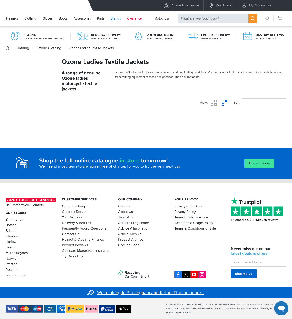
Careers (124, 206)
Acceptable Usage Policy (193, 223)
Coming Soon (128, 245)
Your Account (72, 217)
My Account (256, 5)
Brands (116, 18)
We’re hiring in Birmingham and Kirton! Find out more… (150, 292)
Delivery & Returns (76, 223)
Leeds (10, 247)
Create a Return (74, 212)
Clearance (134, 18)
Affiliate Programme (133, 223)
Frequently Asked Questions (84, 228)
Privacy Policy (185, 212)
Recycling (133, 275)
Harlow (11, 242)
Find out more (259, 163)
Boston (11, 225)
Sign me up (243, 274)
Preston (11, 264)
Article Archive (129, 234)
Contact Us (70, 234)
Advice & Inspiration (181, 5)
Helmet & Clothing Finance (83, 239)
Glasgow (12, 236)
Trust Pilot (126, 217)
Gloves (48, 18)
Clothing (30, 18)
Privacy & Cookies (188, 206)
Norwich (12, 258)
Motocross (162, 18)
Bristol (10, 230)
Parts (100, 18)
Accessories (82, 18)
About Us (125, 212)
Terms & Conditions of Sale (195, 228)
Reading (12, 269)
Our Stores (220, 5)
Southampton (16, 275)
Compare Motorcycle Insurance (86, 250)
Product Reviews (75, 245)
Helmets (12, 18)
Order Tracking (73, 206)
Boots (63, 18)
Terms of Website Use (191, 217)
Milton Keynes (17, 253)
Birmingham (15, 219)
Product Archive (130, 239)
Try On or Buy (72, 256)
